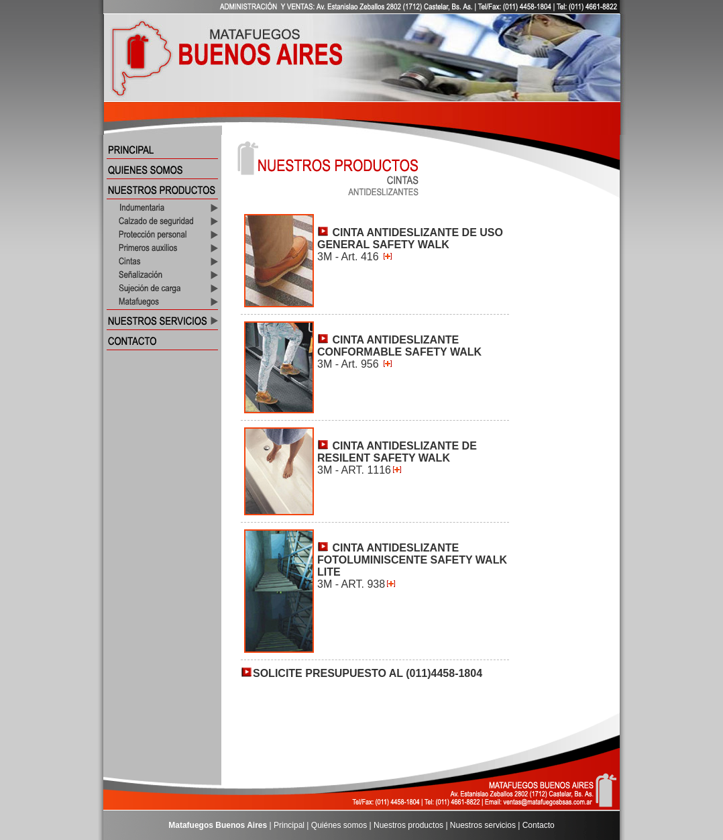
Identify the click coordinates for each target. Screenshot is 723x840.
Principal (289, 825)
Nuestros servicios (483, 825)
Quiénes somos (339, 825)
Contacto (538, 825)
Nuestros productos (408, 825)
